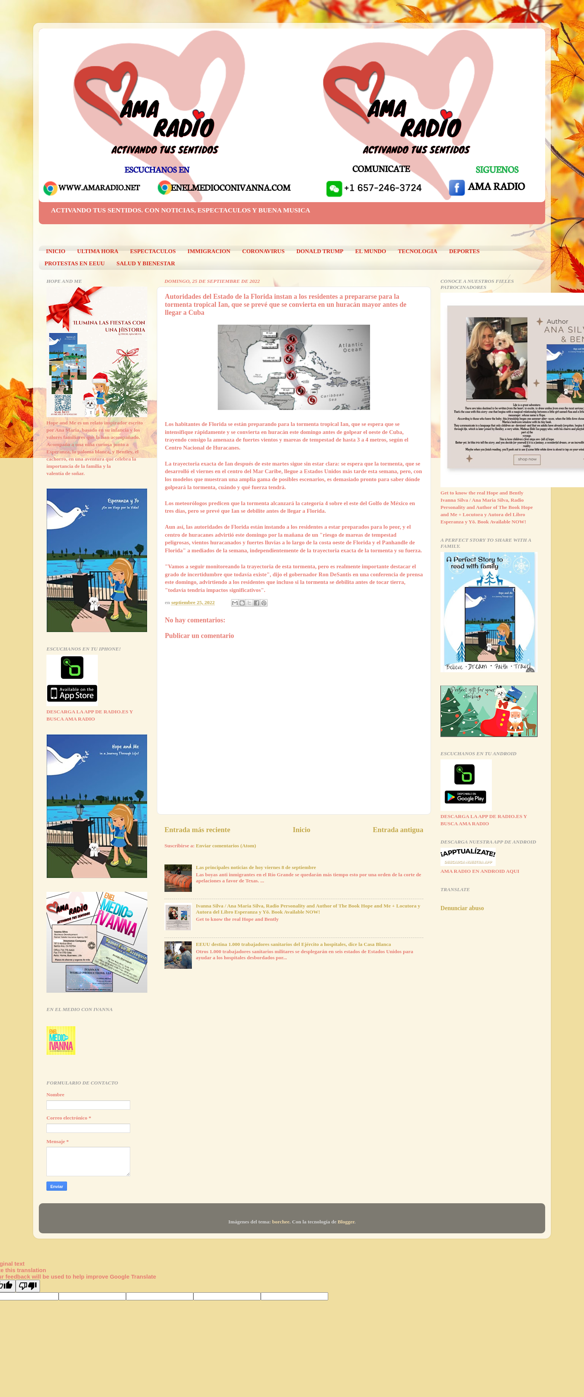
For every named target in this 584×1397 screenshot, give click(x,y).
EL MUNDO (370, 251)
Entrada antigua (398, 830)
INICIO (55, 251)
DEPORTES (464, 251)
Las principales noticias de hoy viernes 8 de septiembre (256, 867)
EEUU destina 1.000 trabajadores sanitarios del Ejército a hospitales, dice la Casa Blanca (293, 944)
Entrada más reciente (197, 830)
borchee (281, 1222)
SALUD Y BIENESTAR (145, 263)
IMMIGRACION (209, 251)
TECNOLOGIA (417, 251)
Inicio (301, 830)
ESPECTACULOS (153, 251)
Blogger (346, 1222)
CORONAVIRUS (263, 251)
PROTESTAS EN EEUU (75, 263)
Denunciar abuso (462, 908)
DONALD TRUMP (320, 251)
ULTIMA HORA (97, 251)
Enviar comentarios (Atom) (226, 845)
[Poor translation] (28, 1286)
